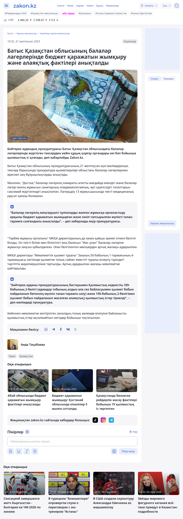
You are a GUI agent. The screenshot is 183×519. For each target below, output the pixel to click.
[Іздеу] (177, 6)
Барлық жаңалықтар (27, 33)
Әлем (70, 5)
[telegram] (53, 329)
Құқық (99, 5)
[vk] (68, 329)
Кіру (135, 431)
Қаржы (80, 5)
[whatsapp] (46, 329)
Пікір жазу (128, 451)
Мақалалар (112, 5)
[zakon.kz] (24, 6)
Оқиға (90, 5)
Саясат (61, 5)
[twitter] (75, 329)
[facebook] (61, 329)
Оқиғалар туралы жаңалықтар (54, 33)
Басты (10, 33)
